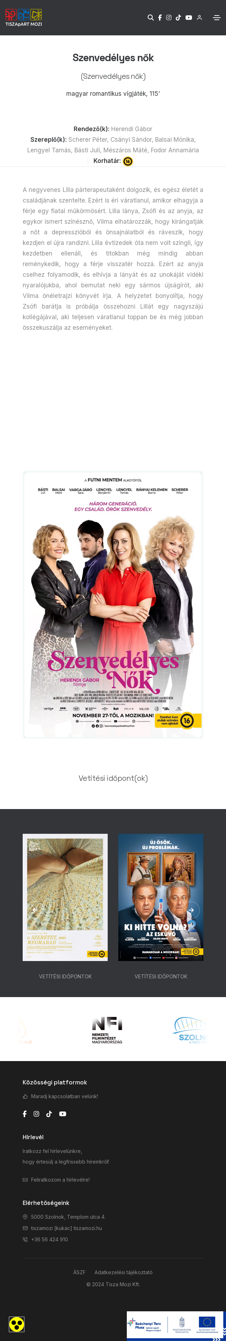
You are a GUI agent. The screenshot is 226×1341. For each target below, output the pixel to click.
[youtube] (62, 1114)
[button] (35, 910)
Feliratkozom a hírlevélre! (60, 1180)
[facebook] (25, 1114)
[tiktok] (49, 1114)
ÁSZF (79, 1272)
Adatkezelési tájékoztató (124, 1272)
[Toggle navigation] (217, 17)
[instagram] (36, 1114)
